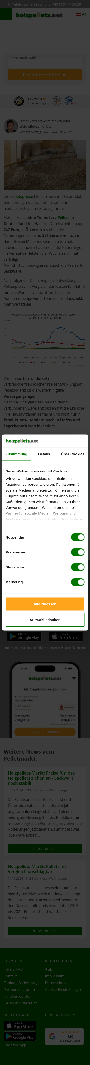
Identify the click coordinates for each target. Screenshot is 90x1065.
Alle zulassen (45, 604)
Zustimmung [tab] (16, 454)
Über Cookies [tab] (72, 454)
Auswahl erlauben (45, 620)
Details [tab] (44, 454)
